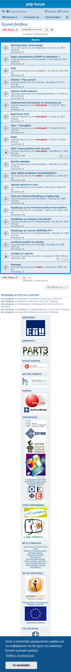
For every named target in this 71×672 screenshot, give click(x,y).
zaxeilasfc (40, 71)
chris (38, 256)
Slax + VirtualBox (21, 125)
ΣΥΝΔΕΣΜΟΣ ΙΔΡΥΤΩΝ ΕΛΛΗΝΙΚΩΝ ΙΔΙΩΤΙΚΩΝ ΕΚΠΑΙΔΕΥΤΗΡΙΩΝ (35, 482)
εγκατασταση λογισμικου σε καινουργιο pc (36, 102)
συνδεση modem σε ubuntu (27, 242)
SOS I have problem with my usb (30, 148)
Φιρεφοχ (16, 264)
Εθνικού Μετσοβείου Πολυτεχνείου (35, 556)
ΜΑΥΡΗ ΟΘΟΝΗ (20, 161)
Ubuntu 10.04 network (24, 91)
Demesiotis (41, 198)
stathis (39, 176)
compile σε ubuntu (22, 253)
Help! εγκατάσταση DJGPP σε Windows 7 (35, 56)
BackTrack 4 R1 (20, 114)
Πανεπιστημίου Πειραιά (35, 565)
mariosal (40, 82)
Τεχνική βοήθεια (14, 24)
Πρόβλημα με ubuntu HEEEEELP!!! (31, 230)
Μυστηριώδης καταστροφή (27, 45)
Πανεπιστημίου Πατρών (35, 563)
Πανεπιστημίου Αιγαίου (35, 559)
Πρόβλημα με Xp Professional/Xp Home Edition (39, 207)
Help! (14, 137)
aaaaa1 (39, 210)
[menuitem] (16, 11)
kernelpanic (41, 59)
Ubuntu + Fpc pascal (23, 79)
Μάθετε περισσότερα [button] (20, 655)
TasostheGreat (43, 221)
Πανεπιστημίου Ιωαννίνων (35, 561)
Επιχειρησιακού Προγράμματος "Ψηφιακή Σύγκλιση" (35, 591)
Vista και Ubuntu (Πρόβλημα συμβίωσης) (35, 196)
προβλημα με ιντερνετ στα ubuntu (31, 219)
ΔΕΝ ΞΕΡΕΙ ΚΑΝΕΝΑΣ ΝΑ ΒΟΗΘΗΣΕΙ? (34, 173)
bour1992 (40, 244)
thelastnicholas (43, 233)
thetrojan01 (41, 105)
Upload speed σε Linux (24, 184)
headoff (39, 187)
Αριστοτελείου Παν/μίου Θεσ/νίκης (35, 548)
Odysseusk (41, 48)
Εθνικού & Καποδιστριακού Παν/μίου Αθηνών (35, 552)
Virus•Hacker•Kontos (45, 94)
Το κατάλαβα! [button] (21, 665)
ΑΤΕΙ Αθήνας (35, 567)
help (13, 68)
